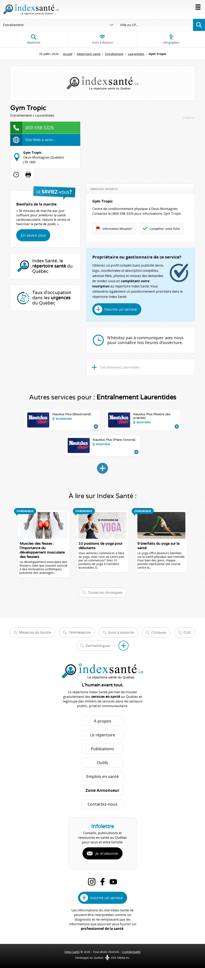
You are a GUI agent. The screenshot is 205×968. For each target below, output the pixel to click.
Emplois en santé (102, 776)
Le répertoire (102, 735)
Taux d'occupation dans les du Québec (51, 298)
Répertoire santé (88, 54)
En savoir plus (33, 235)
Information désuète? (117, 229)
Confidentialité (131, 952)
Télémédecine (79, 632)
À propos (102, 721)
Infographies (171, 39)
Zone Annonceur (102, 790)
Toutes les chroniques (105, 592)
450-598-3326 (39, 127)
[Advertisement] (140, 150)
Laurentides (136, 54)
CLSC (187, 632)
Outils (102, 762)
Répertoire (33, 39)
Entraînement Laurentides (120, 367)
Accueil (67, 54)
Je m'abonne (106, 853)
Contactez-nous (103, 804)
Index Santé (72, 952)
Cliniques (158, 632)
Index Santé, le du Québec (52, 266)
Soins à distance (102, 39)
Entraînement (114, 54)
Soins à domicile (121, 632)
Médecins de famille (35, 632)
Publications (102, 748)
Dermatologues (98, 645)
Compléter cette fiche (165, 229)
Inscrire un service (120, 309)
